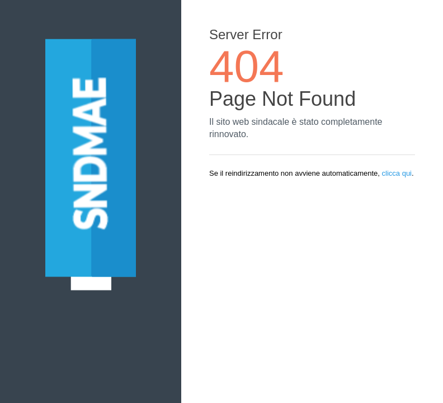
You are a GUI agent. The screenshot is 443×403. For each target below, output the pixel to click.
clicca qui (397, 173)
